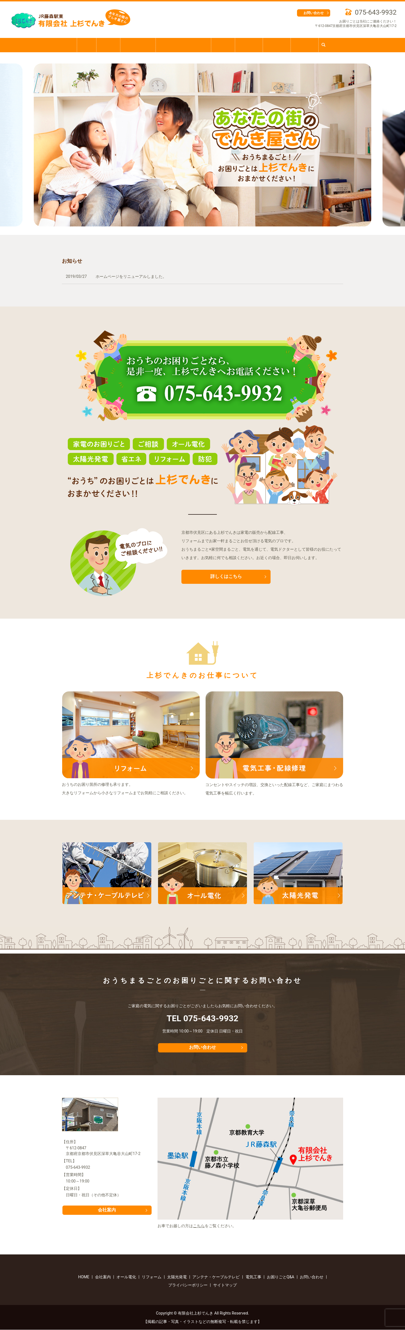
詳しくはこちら (226, 577)
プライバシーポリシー (188, 1285)
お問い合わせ (313, 13)
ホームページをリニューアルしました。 (131, 276)
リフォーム (251, 44)
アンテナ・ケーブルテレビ (182, 44)
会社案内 (104, 44)
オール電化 (281, 44)
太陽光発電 (310, 44)
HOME (81, 44)
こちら (199, 1226)
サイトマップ (225, 1285)
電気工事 (224, 44)
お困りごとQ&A (135, 44)
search (332, 44)
